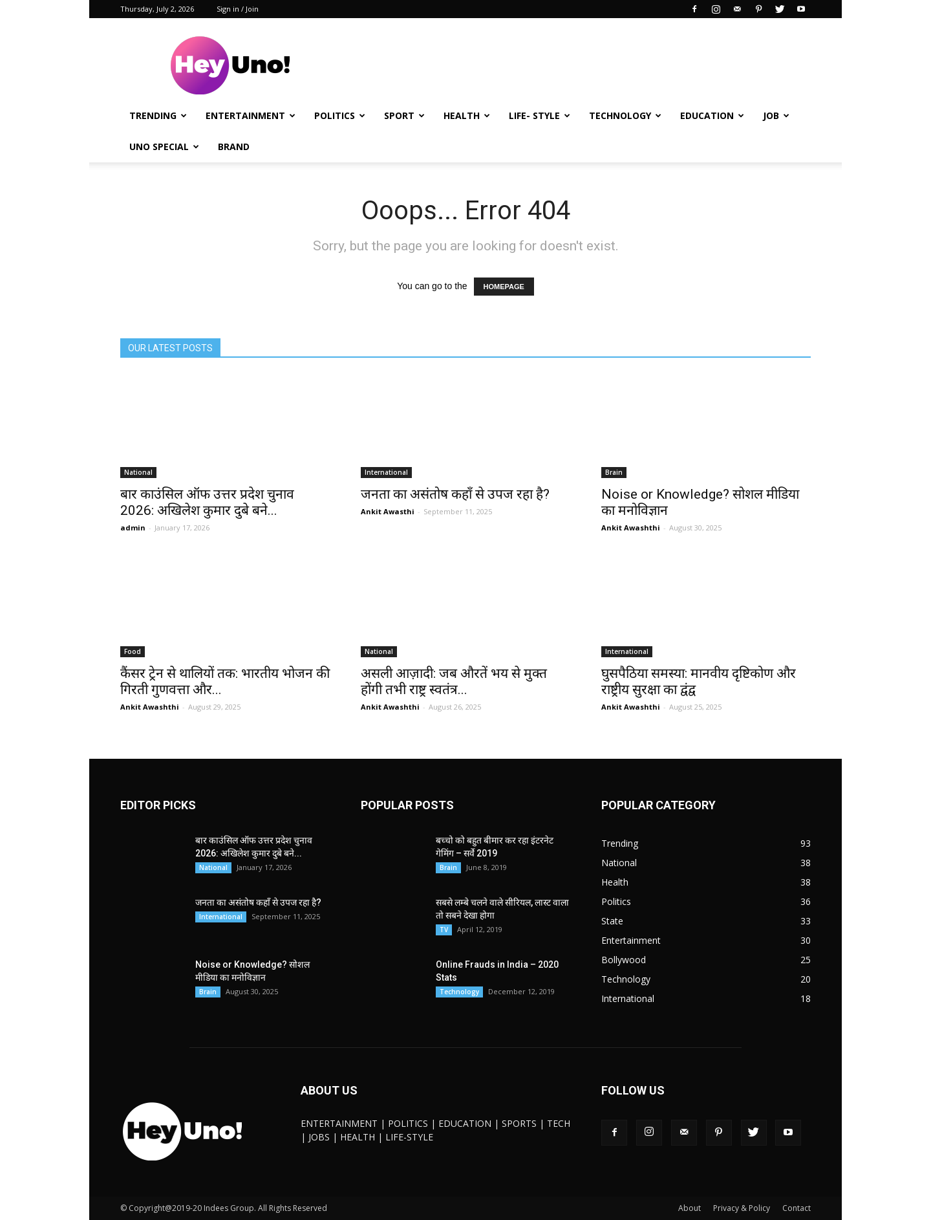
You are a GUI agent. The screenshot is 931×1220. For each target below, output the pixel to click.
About (689, 1208)
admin (132, 527)
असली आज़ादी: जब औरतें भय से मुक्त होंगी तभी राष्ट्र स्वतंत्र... (454, 681)
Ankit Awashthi (630, 527)
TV (444, 929)
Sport (404, 115)
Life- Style (539, 115)
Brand (234, 146)
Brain (614, 472)
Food (132, 651)
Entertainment (250, 115)
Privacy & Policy (741, 1208)
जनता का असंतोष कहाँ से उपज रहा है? (455, 494)
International (386, 472)
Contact (796, 1208)
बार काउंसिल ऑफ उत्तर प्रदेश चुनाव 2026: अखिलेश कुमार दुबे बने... (207, 502)
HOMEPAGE (504, 286)
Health (467, 115)
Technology (625, 115)
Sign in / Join (238, 9)
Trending (158, 115)
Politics (339, 115)
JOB (776, 115)
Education (712, 115)
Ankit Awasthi (387, 511)
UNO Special (164, 146)
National (138, 472)
